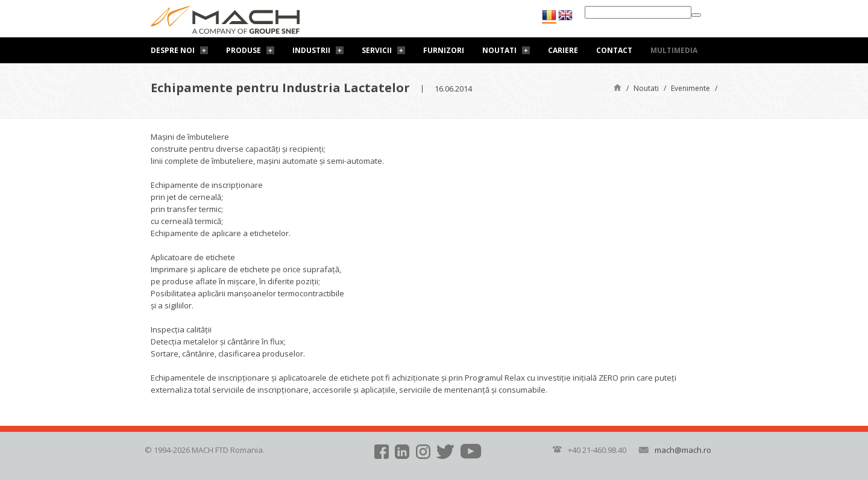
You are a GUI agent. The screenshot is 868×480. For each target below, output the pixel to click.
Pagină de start (617, 87)
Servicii (377, 50)
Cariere (563, 50)
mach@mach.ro (683, 449)
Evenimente (690, 88)
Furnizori (443, 50)
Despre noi (173, 50)
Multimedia (673, 50)
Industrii (311, 50)
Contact (614, 50)
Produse (243, 50)
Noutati (499, 50)
